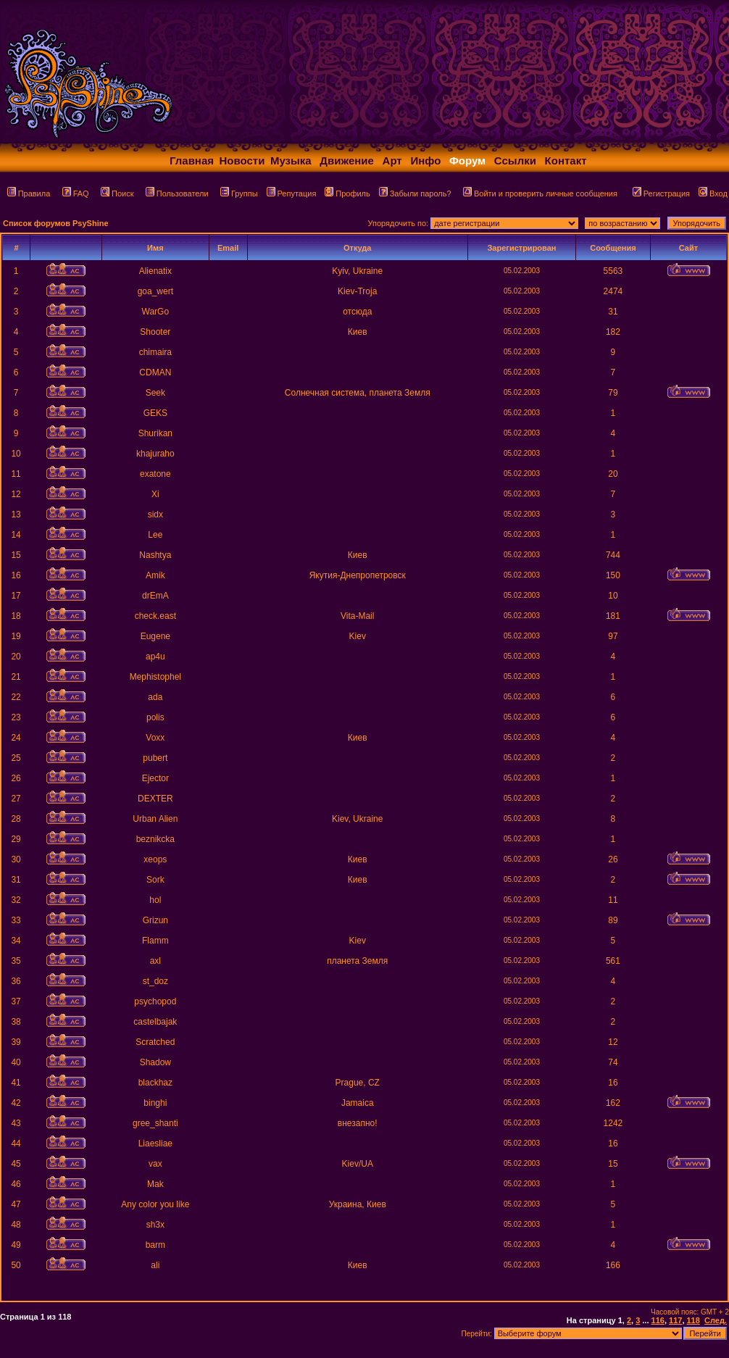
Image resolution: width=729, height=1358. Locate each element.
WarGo (156, 312)
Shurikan (155, 433)
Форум (467, 160)
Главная (192, 160)
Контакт (566, 160)
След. (715, 1320)
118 (693, 1320)
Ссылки (515, 160)
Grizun (155, 920)
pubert (155, 758)
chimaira (155, 352)
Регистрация (661, 193)
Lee (155, 535)
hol (155, 900)
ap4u (155, 656)
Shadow (155, 1062)
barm (155, 1245)
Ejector (155, 778)
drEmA (155, 596)
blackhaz (155, 1083)
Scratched (155, 1042)
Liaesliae (155, 1143)
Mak (155, 1184)
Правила (29, 193)
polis (155, 717)
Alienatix (155, 271)
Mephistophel (155, 677)
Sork (155, 880)
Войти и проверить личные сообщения (540, 193)
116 (658, 1320)
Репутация (292, 193)
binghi (155, 1103)
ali (155, 1265)
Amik (155, 575)
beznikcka (155, 839)
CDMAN (155, 372)
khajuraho (155, 454)
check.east (155, 616)
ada (155, 697)
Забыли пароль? (415, 193)
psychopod (155, 1001)
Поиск (117, 193)
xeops (155, 859)
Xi (155, 494)
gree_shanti (155, 1123)
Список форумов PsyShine (56, 223)
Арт (392, 160)
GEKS (155, 413)
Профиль (347, 193)
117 (675, 1320)
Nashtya (155, 555)
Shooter (155, 332)
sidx (155, 514)
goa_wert (155, 291)
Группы (239, 193)
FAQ (75, 193)
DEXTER (155, 798)
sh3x (155, 1225)
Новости (242, 160)
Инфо (425, 160)
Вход (713, 193)
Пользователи (177, 193)
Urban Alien (155, 819)
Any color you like (155, 1204)
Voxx (155, 738)
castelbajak (155, 1022)
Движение (347, 160)
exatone (155, 474)
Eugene (155, 636)
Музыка (291, 160)
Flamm (155, 941)
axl (155, 961)
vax (155, 1164)
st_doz (155, 981)
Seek (155, 393)
